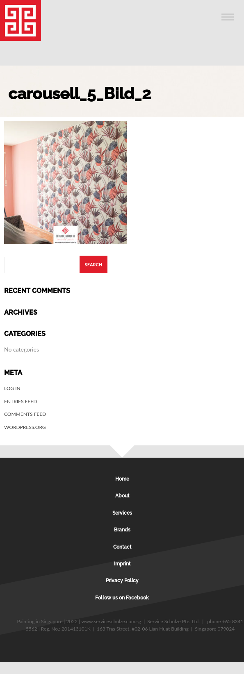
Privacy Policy (122, 580)
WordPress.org (25, 427)
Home (122, 479)
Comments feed (25, 414)
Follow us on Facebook (122, 598)
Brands (122, 530)
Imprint (122, 564)
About (122, 496)
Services (122, 513)
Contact (122, 547)
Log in (12, 388)
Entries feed (20, 401)
